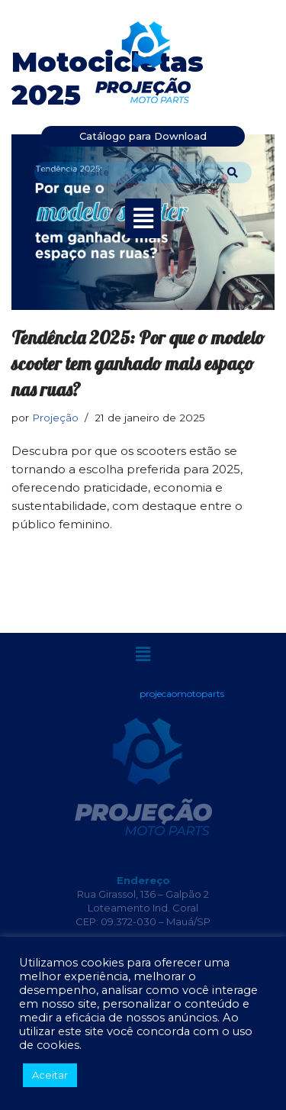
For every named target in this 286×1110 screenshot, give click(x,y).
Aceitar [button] (50, 1075)
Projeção (55, 417)
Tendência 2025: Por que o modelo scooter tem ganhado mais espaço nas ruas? (138, 363)
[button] (143, 218)
